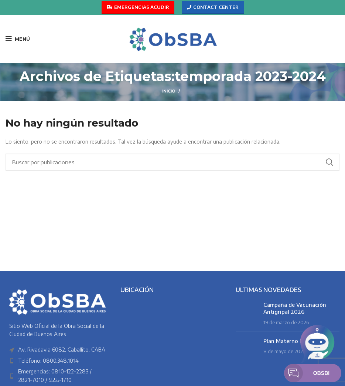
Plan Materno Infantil (290, 341)
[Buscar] (172, 162)
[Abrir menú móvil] (18, 38)
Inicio (168, 90)
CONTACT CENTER (213, 7)
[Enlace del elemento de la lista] (57, 361)
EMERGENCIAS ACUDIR (138, 7)
